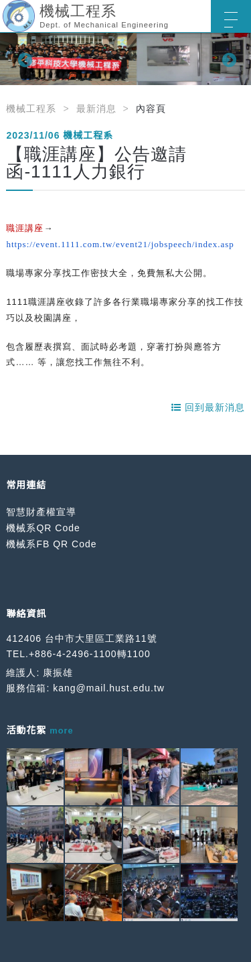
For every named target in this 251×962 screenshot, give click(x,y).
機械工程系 (31, 108)
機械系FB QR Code (51, 544)
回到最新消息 (208, 407)
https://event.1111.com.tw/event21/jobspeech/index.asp (120, 244)
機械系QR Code (43, 528)
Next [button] (227, 59)
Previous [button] (23, 59)
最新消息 (96, 108)
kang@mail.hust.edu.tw (109, 688)
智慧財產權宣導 (41, 511)
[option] (125, 59)
